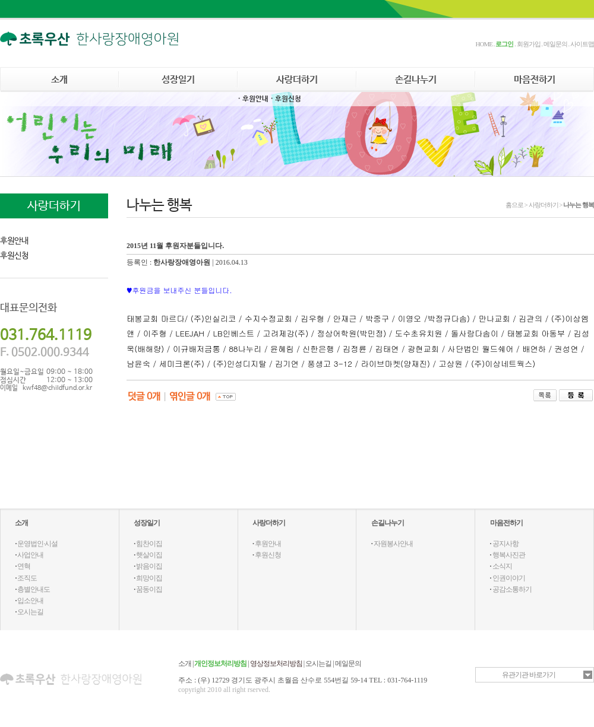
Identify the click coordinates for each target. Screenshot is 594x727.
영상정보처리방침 (276, 663)
